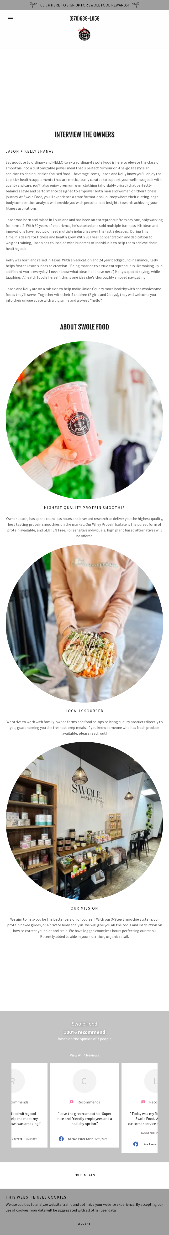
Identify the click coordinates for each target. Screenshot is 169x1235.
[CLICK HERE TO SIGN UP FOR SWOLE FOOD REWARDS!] (84, 5)
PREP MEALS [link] (84, 1175)
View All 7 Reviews (84, 1055)
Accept (84, 1223)
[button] (17, 18)
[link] (84, 34)
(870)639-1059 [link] (84, 18)
